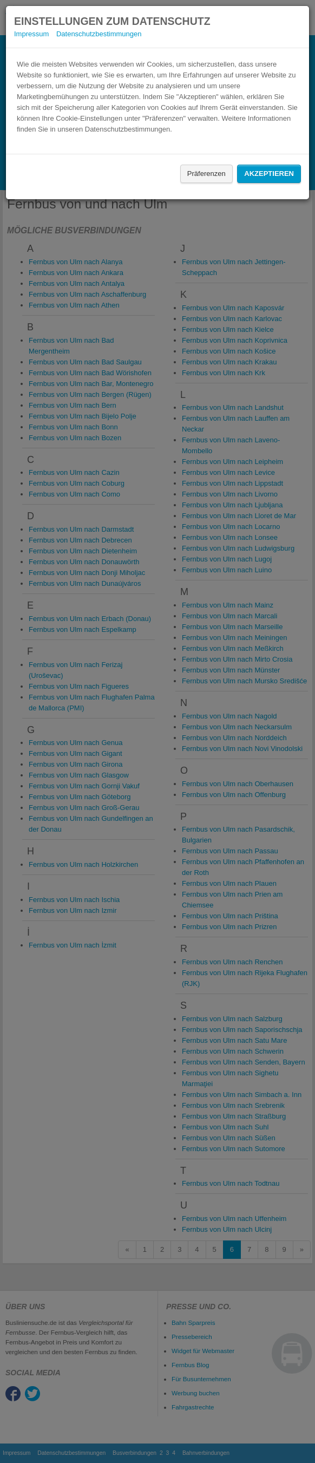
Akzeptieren (269, 173)
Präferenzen (206, 173)
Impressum (31, 34)
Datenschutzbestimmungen (99, 34)
